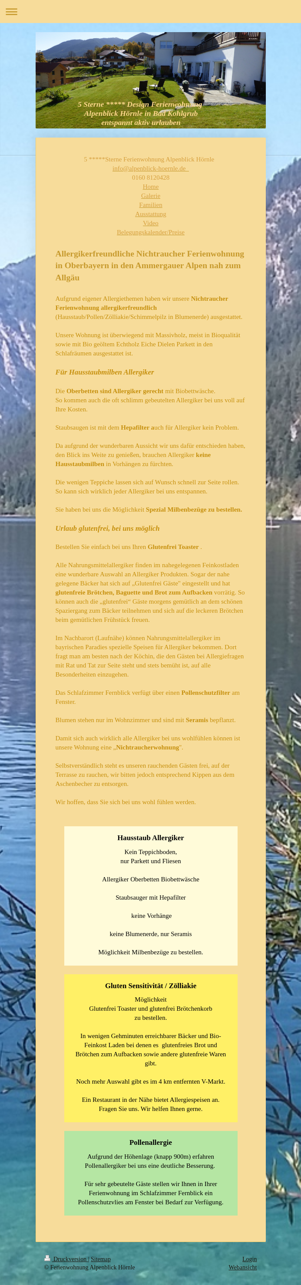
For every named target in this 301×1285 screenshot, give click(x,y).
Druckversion (66, 1259)
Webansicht (243, 1267)
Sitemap (101, 1259)
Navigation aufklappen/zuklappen (150, 11)
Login (249, 1259)
